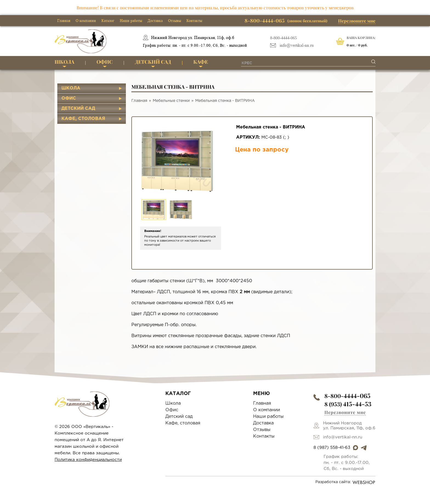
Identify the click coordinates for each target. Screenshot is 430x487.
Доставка (155, 20)
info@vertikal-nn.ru (297, 45)
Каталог (107, 20)
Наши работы (131, 20)
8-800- (347, 395)
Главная (63, 20)
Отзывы (174, 20)
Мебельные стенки (171, 100)
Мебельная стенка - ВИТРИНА (225, 100)
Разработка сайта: (345, 482)
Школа (64, 61)
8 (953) (347, 404)
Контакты (194, 20)
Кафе (200, 61)
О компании (86, 20)
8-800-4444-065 (283, 38)
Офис (105, 61)
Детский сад (153, 61)
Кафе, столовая (83, 119)
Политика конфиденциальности (88, 459)
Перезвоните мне (356, 21)
